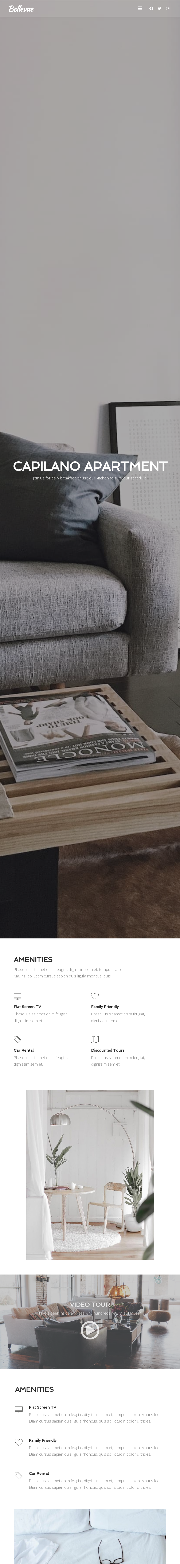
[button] (140, 8)
